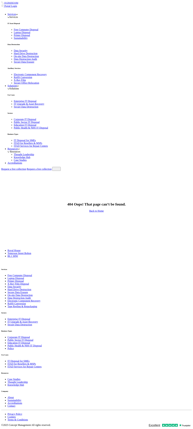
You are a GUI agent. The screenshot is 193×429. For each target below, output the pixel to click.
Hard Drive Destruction (25, 53)
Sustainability (21, 38)
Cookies (12, 417)
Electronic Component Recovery (30, 74)
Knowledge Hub (22, 157)
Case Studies (20, 160)
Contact (11, 406)
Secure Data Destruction (26, 106)
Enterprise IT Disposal (25, 101)
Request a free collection (13, 169)
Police (11, 348)
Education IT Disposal (25, 125)
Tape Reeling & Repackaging (22, 306)
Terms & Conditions (18, 419)
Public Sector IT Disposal (27, 122)
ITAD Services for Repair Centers (31, 146)
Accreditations (15, 163)
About (11, 397)
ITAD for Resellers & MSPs (28, 143)
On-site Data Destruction (26, 56)
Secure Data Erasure (24, 62)
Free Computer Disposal (26, 29)
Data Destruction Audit (25, 59)
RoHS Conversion (23, 77)
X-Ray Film (20, 80)
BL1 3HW (13, 256)
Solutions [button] (13, 85)
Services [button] (13, 14)
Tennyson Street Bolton (19, 253)
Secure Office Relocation (26, 83)
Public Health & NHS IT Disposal (31, 127)
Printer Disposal (22, 35)
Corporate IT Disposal (25, 119)
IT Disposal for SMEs (25, 140)
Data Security (21, 50)
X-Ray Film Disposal (18, 283)
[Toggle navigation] (56, 169)
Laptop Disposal (22, 32)
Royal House (14, 250)
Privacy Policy (15, 414)
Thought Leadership (24, 154)
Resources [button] (14, 148)
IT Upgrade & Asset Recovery (29, 104)
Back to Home (96, 211)
